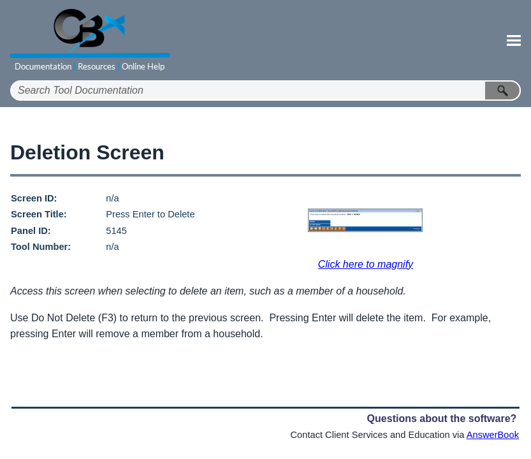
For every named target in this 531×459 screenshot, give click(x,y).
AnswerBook (493, 435)
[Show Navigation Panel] (513, 40)
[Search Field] (265, 90)
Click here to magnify (365, 264)
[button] (503, 90)
